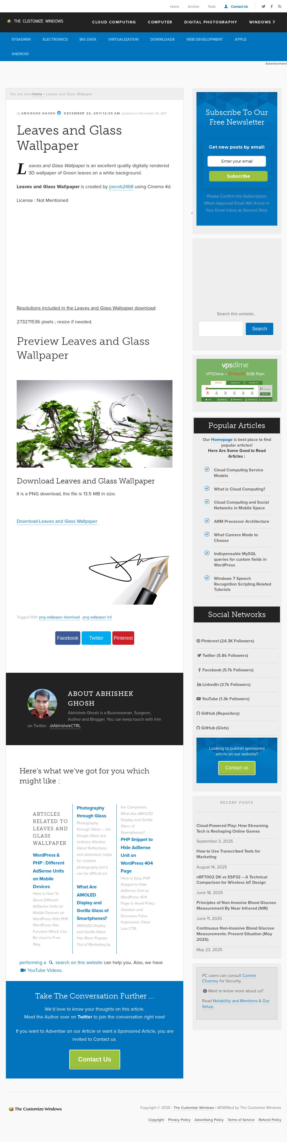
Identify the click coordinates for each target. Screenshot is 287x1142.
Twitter (96, 637)
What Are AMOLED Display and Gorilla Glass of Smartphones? (94, 902)
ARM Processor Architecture (241, 521)
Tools (212, 6)
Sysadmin (21, 39)
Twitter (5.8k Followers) (222, 655)
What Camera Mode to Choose (236, 538)
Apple (240, 39)
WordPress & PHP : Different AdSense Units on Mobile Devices (49, 870)
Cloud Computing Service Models (238, 473)
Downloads (162, 39)
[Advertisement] (98, 73)
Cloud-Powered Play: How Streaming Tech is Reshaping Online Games (232, 828)
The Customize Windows (37, 21)
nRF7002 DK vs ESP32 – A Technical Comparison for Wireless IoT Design (231, 880)
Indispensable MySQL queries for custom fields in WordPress (240, 559)
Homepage (222, 439)
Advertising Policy (208, 1120)
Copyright (154, 1120)
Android (20, 54)
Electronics (55, 39)
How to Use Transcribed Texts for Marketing (228, 854)
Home (174, 6)
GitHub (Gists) (212, 728)
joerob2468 (121, 186)
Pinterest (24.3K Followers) (225, 641)
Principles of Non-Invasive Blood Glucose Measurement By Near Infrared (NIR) (236, 905)
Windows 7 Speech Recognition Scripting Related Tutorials (242, 584)
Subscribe (238, 176)
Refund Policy (269, 1120)
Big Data (87, 39)
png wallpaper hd (99, 617)
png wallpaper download (60, 617)
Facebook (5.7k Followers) (225, 670)
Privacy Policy (177, 1120)
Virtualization (123, 39)
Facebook (67, 637)
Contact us (236, 767)
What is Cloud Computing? (239, 489)
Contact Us (239, 6)
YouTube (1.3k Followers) (223, 699)
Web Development (204, 39)
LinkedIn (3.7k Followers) (223, 684)
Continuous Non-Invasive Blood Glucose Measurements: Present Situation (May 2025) (235, 934)
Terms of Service (240, 1120)
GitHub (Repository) (218, 713)
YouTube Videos (40, 969)
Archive (193, 6)
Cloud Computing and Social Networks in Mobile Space (241, 505)
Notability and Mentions (235, 1001)
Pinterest (123, 637)
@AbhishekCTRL (65, 725)
